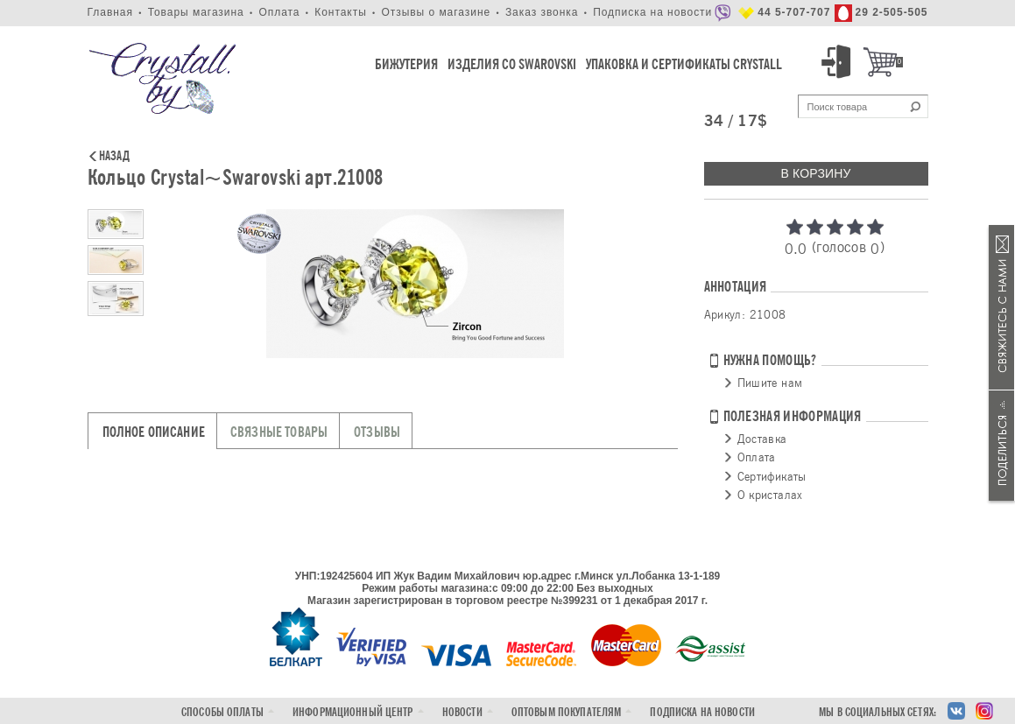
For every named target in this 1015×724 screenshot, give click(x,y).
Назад (114, 157)
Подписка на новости (652, 12)
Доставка (762, 438)
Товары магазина (196, 12)
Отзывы (377, 432)
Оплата (279, 12)
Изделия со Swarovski (512, 64)
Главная (110, 12)
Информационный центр (353, 712)
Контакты (340, 12)
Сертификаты (772, 476)
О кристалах (770, 495)
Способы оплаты (222, 712)
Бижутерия (406, 64)
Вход (839, 62)
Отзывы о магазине (435, 12)
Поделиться (1002, 445)
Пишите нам (770, 382)
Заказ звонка (542, 12)
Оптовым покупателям (566, 712)
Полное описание (153, 432)
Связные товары (279, 432)
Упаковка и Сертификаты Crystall (684, 64)
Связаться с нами (1002, 307)
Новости (462, 712)
